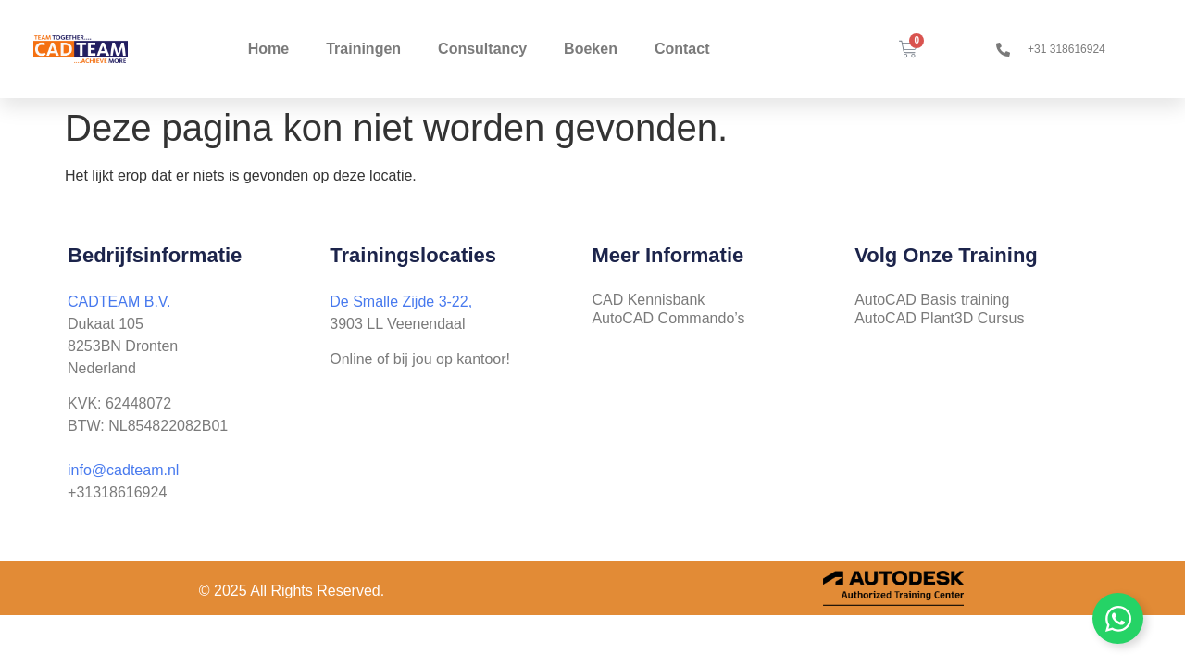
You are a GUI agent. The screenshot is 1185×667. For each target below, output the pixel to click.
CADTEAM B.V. (119, 301)
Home (268, 49)
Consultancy (482, 49)
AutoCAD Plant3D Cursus (939, 318)
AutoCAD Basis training (931, 300)
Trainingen (363, 49)
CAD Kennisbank (648, 300)
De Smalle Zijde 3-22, (401, 301)
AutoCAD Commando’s (668, 318)
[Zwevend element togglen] (1117, 618)
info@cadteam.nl (123, 470)
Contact (682, 49)
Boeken (590, 49)
